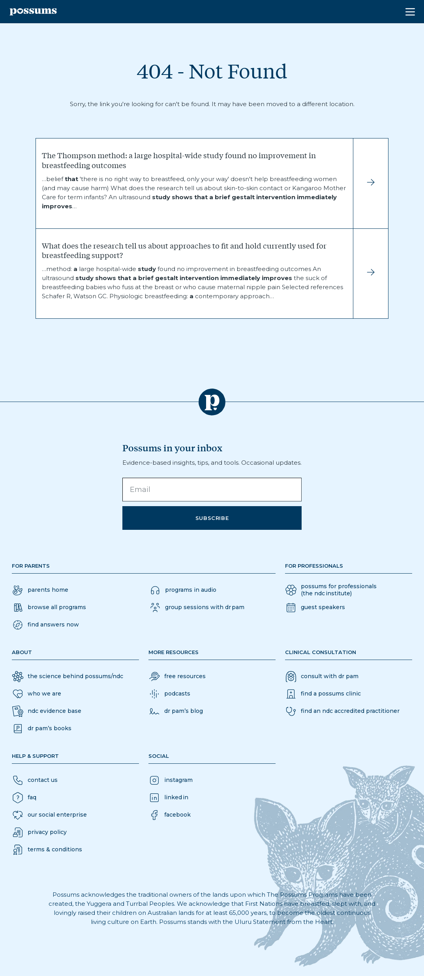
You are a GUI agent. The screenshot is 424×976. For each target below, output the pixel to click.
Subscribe (212, 518)
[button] (45, 625)
